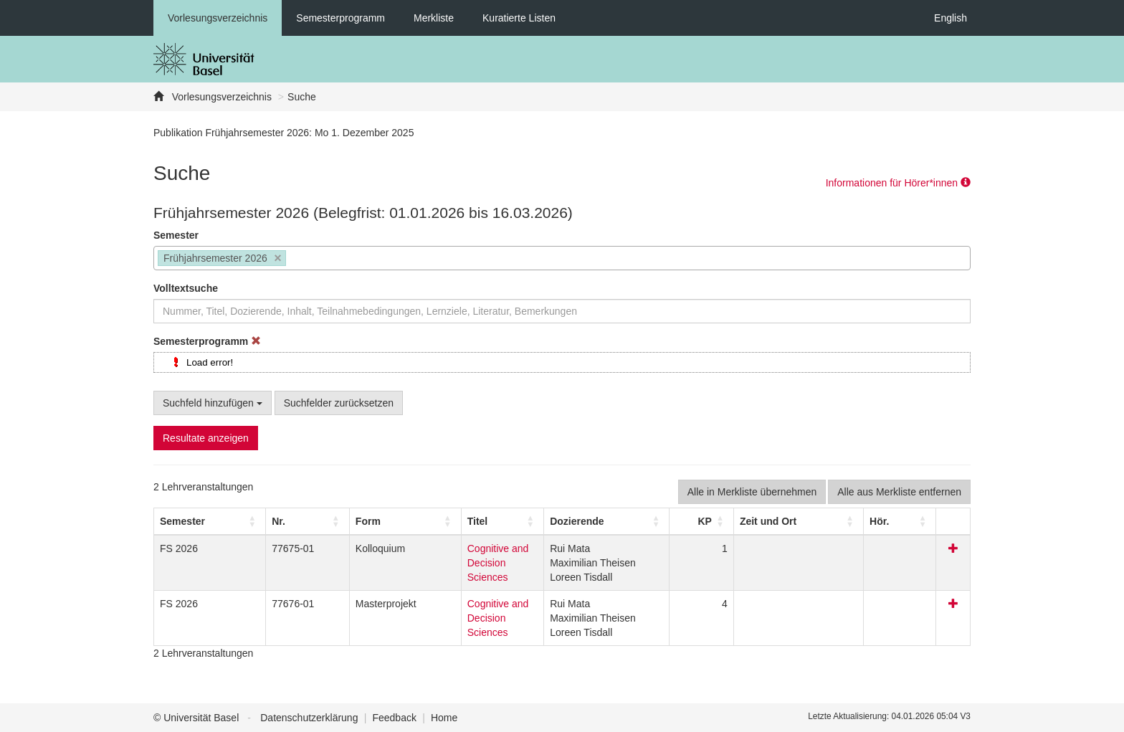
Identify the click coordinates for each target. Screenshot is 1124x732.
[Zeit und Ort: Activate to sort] (815, 521)
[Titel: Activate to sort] (473, 521)
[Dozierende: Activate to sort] (624, 521)
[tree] (562, 362)
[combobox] (562, 258)
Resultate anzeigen (206, 438)
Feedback (394, 717)
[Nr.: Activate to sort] (268, 521)
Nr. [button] (250, 521)
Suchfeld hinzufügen (212, 403)
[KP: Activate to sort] (710, 521)
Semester (176, 235)
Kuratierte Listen (519, 18)
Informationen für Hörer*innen (898, 183)
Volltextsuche (185, 288)
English (950, 18)
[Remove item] (278, 258)
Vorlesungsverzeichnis (217, 18)
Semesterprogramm (340, 18)
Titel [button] (399, 521)
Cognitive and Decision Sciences (462, 548)
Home (444, 717)
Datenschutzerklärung (309, 717)
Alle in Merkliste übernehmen (752, 492)
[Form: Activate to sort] (341, 521)
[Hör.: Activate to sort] (921, 521)
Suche (301, 97)
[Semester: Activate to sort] (196, 521)
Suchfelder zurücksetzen (339, 403)
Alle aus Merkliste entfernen (899, 492)
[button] (182, 521)
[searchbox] (293, 259)
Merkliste (434, 18)
